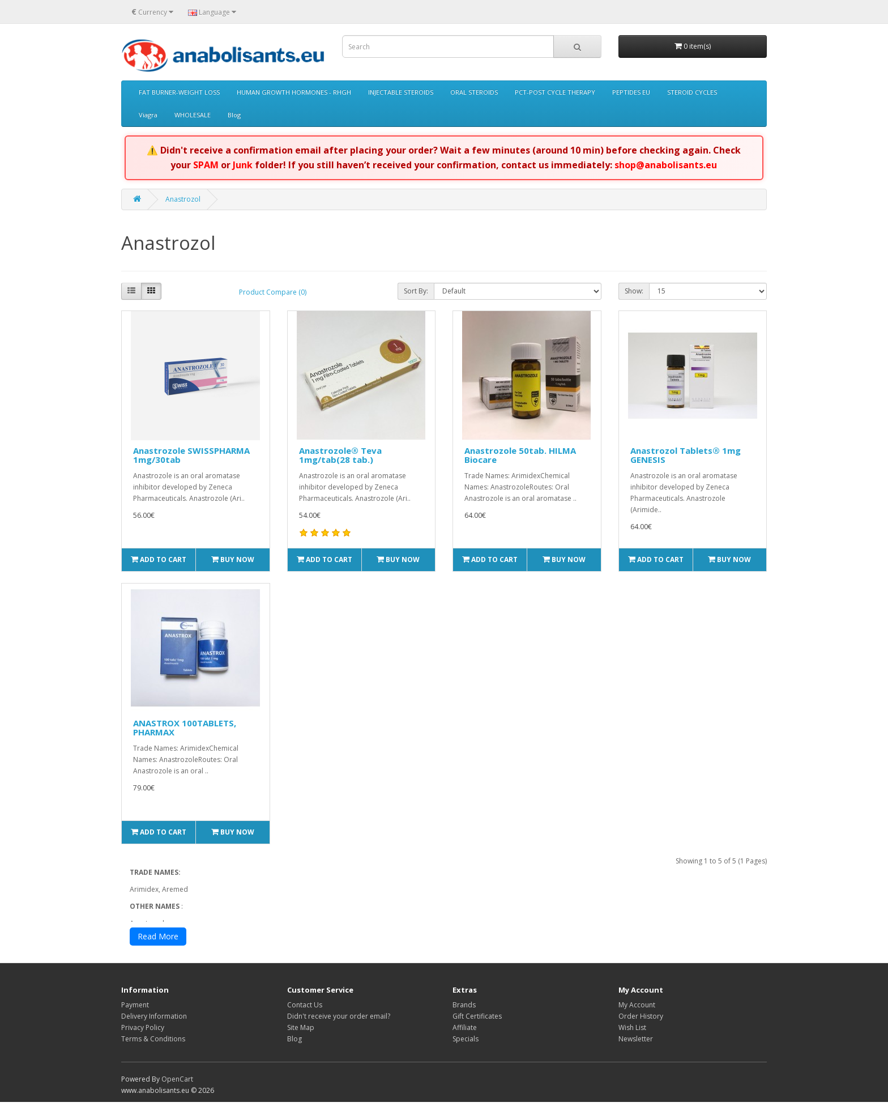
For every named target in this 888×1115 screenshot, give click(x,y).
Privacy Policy (142, 1040)
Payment (135, 1018)
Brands (464, 1018)
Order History (640, 1029)
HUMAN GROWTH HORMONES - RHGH (294, 92)
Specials (465, 1052)
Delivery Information (154, 1029)
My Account (636, 1018)
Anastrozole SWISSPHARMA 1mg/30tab (191, 455)
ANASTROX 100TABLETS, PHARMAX (184, 727)
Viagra (148, 114)
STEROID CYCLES (692, 92)
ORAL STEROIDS (474, 92)
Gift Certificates (477, 1029)
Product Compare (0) (272, 292)
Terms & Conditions (153, 1052)
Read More (158, 949)
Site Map (300, 1040)
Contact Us (304, 1018)
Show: (634, 291)
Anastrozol (182, 199)
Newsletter (635, 1052)
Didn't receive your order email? (338, 1029)
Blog (234, 114)
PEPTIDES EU (631, 92)
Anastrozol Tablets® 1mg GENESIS (685, 455)
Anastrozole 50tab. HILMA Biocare (520, 455)
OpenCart (177, 1092)
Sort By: (416, 291)
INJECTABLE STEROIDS (400, 92)
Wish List (632, 1040)
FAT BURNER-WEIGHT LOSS (179, 92)
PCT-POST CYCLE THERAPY (555, 92)
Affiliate (464, 1040)
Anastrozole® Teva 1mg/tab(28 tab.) (340, 455)
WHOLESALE (192, 114)
